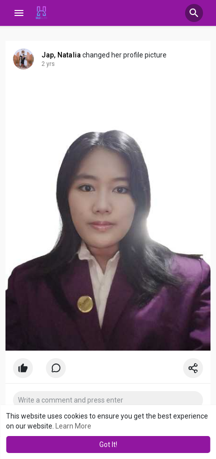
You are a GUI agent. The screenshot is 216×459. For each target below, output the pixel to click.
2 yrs (48, 63)
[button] (194, 13)
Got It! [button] (108, 445)
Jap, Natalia (61, 55)
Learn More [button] (73, 426)
